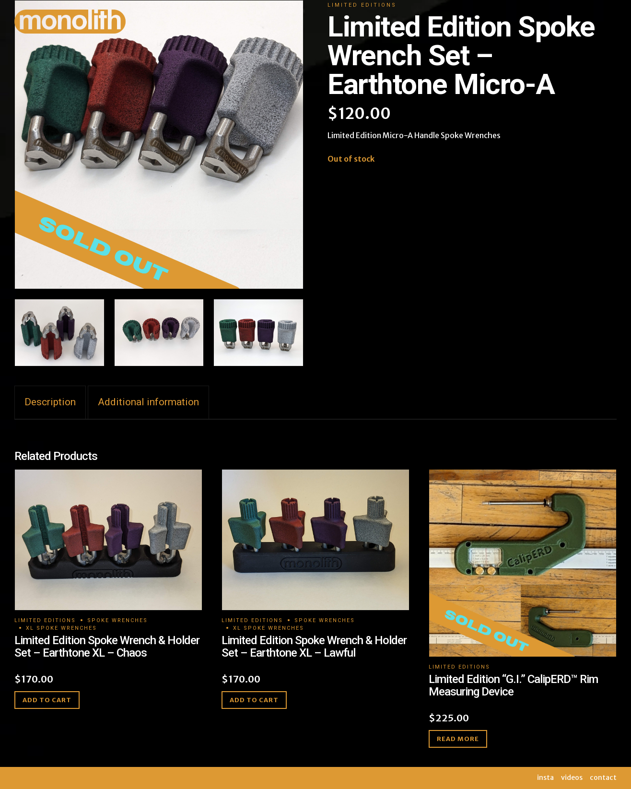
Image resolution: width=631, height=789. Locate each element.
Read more (458, 739)
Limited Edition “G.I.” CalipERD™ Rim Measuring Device (513, 685)
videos (572, 777)
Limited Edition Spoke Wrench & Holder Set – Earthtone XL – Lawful (314, 646)
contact (603, 777)
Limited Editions (45, 620)
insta (545, 777)
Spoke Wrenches (117, 620)
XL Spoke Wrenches (61, 628)
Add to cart (47, 700)
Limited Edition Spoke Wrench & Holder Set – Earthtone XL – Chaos (106, 646)
